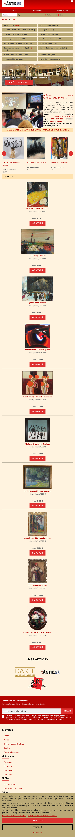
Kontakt (13, 11)
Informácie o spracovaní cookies (42, 815)
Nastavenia (37, 832)
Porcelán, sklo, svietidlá (14, 39)
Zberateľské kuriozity (13, 59)
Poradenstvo (37, 11)
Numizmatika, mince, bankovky (18, 49)
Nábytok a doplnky (48, 43)
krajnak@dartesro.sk (64, 116)
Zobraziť (37, 225)
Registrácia (62, 15)
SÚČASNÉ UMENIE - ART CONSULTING (19, 30)
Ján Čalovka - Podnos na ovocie (12, 166)
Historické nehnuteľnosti (49, 59)
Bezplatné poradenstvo (13, 791)
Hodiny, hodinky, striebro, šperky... (18, 43)
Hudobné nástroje (47, 55)
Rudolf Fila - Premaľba (59, 165)
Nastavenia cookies (11, 754)
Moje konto (8, 772)
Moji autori (8, 776)
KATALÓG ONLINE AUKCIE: (19, 82)
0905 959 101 (57, 119)
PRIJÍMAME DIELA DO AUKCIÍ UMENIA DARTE (58, 96)
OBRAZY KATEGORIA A (48, 25)
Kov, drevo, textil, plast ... (50, 39)
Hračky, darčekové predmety (16, 55)
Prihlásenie (49, 15)
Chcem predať (62, 11)
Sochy (46, 30)
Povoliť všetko (37, 821)
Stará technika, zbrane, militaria (53, 48)
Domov (5, 20)
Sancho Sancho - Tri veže (36, 165)
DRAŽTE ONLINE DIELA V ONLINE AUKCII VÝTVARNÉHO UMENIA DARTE (38, 130)
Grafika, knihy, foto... (49, 34)
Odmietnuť (37, 827)
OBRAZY (12, 25)
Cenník (6, 738)
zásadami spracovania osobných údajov (35, 722)
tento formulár (55, 121)
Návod (6, 742)
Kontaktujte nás (10, 786)
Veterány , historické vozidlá (16, 34)
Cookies (7, 750)
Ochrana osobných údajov (14, 746)
